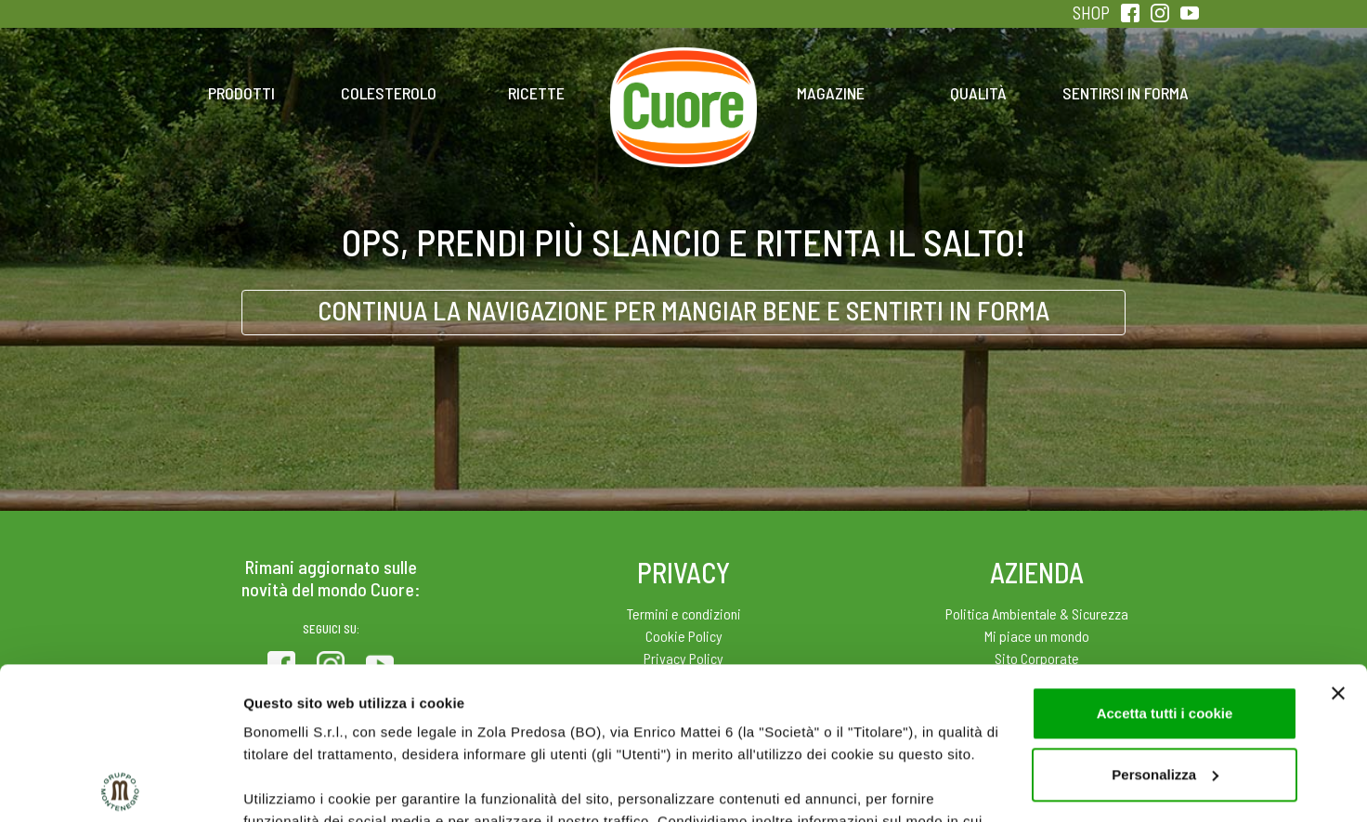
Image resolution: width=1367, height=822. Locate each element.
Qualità (978, 93)
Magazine (831, 93)
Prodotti (241, 93)
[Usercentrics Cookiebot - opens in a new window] (120, 786)
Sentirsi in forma (1125, 93)
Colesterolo (388, 93)
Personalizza (1165, 623)
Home (683, 72)
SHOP (1091, 12)
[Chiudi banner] (1338, 541)
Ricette (536, 93)
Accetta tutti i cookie (1165, 561)
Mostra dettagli (293, 785)
